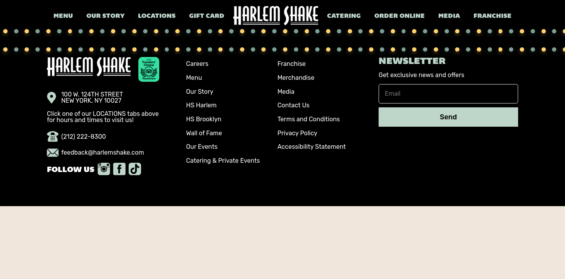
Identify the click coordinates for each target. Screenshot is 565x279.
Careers (197, 63)
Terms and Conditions (308, 119)
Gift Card (206, 16)
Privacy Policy (297, 133)
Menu (63, 16)
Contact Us (293, 105)
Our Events (201, 146)
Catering (344, 16)
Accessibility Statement (311, 146)
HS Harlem (201, 105)
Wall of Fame (204, 133)
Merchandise (295, 77)
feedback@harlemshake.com (95, 152)
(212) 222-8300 (76, 137)
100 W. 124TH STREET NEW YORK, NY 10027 (85, 97)
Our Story (105, 16)
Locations (157, 16)
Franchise (493, 16)
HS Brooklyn (203, 119)
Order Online (399, 16)
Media (449, 16)
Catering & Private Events (223, 160)
